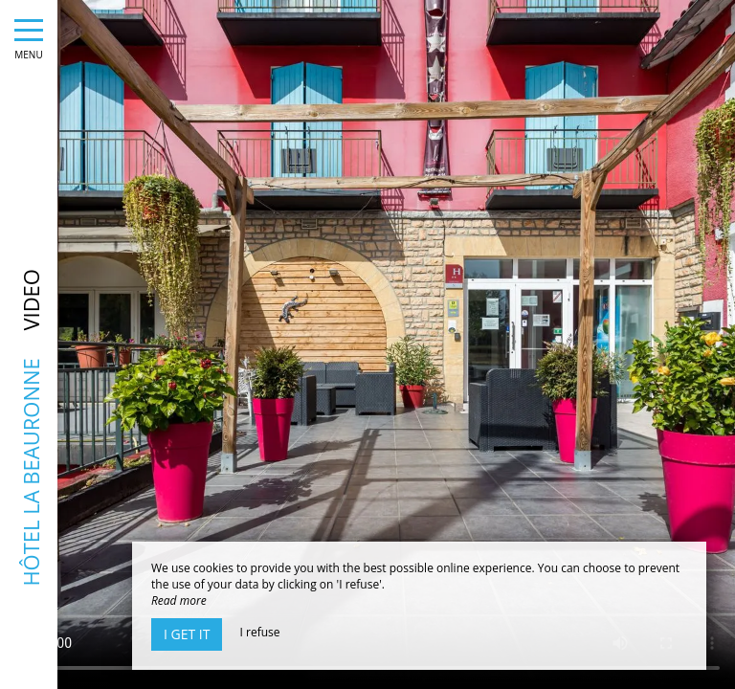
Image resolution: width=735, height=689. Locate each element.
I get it (187, 634)
